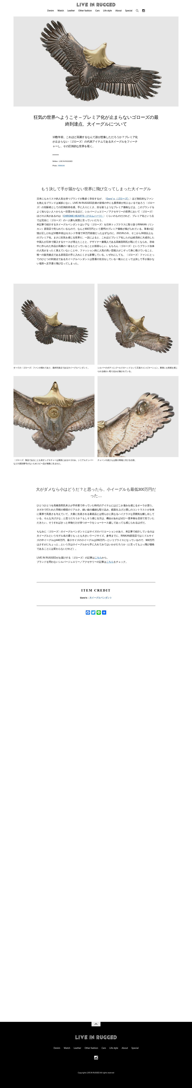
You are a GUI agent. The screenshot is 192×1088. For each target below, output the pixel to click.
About (118, 10)
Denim (50, 10)
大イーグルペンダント (100, 597)
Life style (107, 10)
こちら (98, 557)
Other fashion (85, 10)
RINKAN (61, 166)
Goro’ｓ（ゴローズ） (118, 198)
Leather (71, 10)
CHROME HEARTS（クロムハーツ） (83, 216)
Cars (97, 10)
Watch (60, 10)
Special (128, 10)
